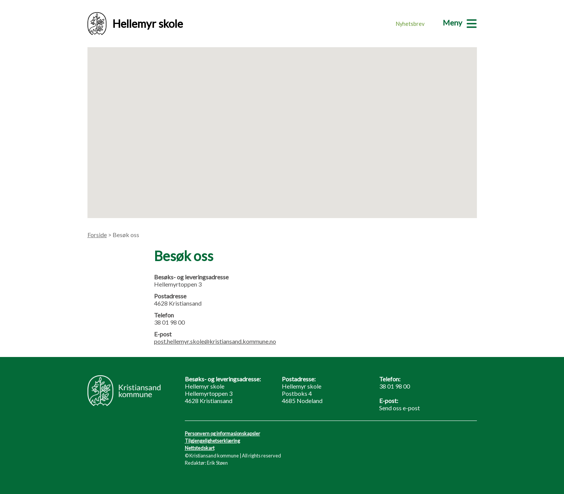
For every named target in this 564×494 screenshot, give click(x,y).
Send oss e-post (399, 407)
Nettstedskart (199, 448)
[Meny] (460, 22)
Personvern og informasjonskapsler (222, 433)
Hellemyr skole (135, 23)
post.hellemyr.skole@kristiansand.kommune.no (215, 341)
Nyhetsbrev (410, 24)
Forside (97, 234)
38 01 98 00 (394, 386)
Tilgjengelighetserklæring (212, 441)
